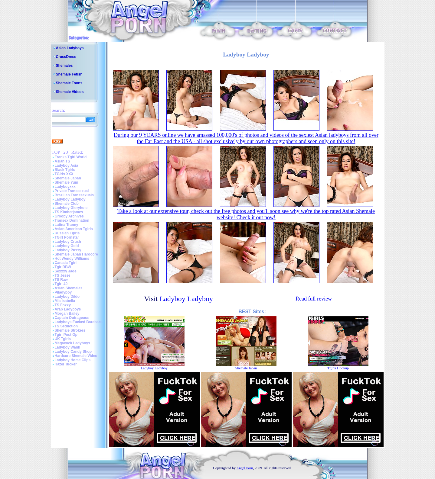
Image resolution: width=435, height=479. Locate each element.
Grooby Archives (69, 216)
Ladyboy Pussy (68, 250)
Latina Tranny (66, 225)
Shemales (64, 65)
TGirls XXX (64, 174)
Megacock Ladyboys (72, 343)
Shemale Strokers (70, 330)
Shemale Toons (69, 83)
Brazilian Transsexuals (74, 195)
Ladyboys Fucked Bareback (79, 322)
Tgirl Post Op (66, 335)
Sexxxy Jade (66, 271)
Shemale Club (67, 203)
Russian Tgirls (67, 233)
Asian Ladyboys (70, 48)
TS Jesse (62, 275)
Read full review (314, 299)
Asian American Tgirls (74, 229)
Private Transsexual (72, 191)
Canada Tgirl (66, 263)
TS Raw (61, 280)
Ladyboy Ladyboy (70, 199)
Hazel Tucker (66, 364)
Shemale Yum (66, 182)
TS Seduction (66, 326)
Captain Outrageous (72, 318)
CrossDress (66, 57)
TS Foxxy (63, 305)
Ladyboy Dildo (67, 296)
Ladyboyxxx (65, 187)
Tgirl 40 (61, 284)
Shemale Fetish (69, 74)
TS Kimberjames (69, 212)
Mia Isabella (65, 301)
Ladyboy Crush (68, 242)
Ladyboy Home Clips (73, 360)
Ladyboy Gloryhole (71, 208)
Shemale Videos (70, 92)
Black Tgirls (65, 170)
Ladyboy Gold (67, 246)
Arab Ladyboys (68, 309)
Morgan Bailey (67, 313)
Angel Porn (244, 468)
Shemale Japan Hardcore (76, 254)
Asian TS (62, 161)
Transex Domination (72, 220)
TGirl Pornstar (67, 237)
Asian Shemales (69, 288)
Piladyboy (63, 292)
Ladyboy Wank (67, 347)
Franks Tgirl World (71, 157)
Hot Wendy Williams (72, 258)
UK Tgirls (63, 339)
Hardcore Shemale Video (76, 356)
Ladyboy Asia (66, 165)
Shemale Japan (68, 178)
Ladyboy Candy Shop (73, 351)
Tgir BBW (63, 267)
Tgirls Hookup (337, 368)
